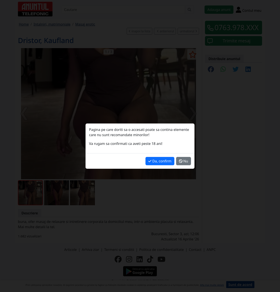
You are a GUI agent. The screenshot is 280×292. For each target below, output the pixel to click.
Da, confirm (160, 161)
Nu (183, 161)
